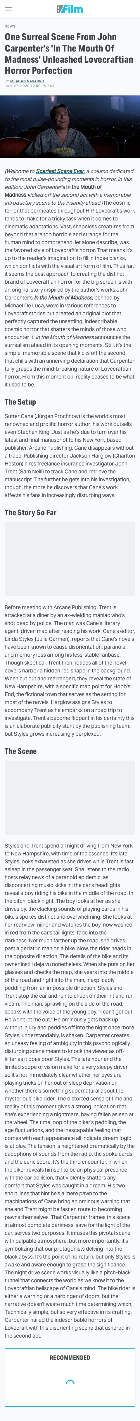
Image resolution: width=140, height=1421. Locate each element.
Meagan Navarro (27, 81)
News (10, 26)
